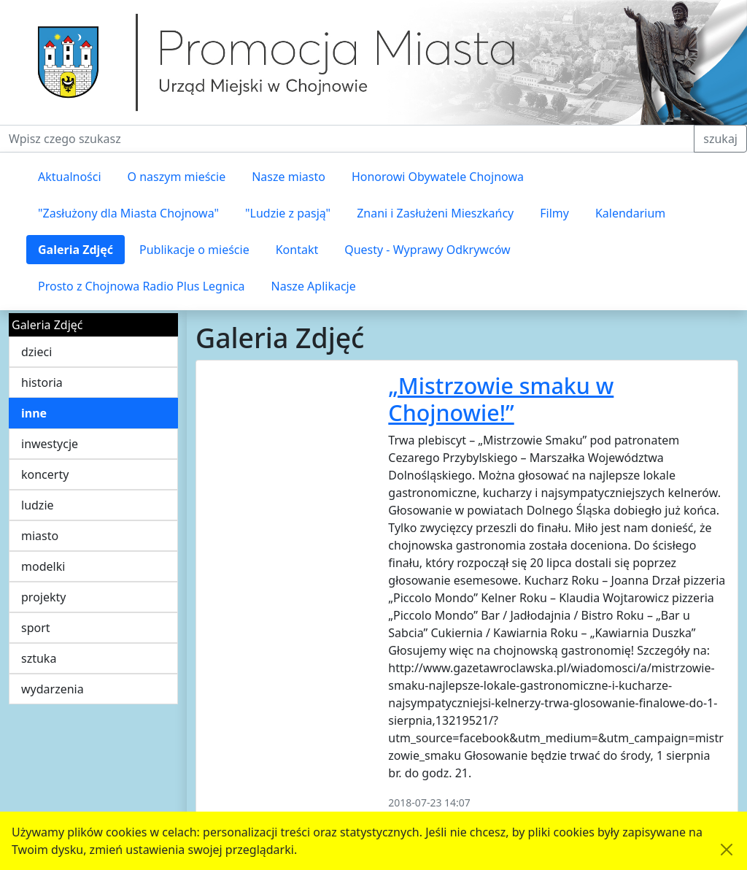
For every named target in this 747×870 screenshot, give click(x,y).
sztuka (38, 658)
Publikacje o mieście (194, 250)
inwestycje (49, 444)
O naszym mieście (177, 177)
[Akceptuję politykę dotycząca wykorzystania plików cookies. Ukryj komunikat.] (726, 849)
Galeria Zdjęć (75, 250)
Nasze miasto (288, 177)
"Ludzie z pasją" (287, 213)
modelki (43, 566)
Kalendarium (630, 213)
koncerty (45, 474)
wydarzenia (52, 689)
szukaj (720, 139)
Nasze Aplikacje (313, 286)
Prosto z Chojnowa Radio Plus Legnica (141, 286)
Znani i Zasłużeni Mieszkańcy (435, 213)
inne (34, 413)
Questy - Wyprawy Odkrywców (427, 250)
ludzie (37, 505)
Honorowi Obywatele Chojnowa (438, 177)
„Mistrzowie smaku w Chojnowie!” (501, 399)
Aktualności (69, 177)
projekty (43, 597)
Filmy (554, 213)
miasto (39, 536)
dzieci (36, 352)
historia (42, 382)
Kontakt (297, 250)
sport (35, 628)
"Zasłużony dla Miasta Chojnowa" (128, 213)
